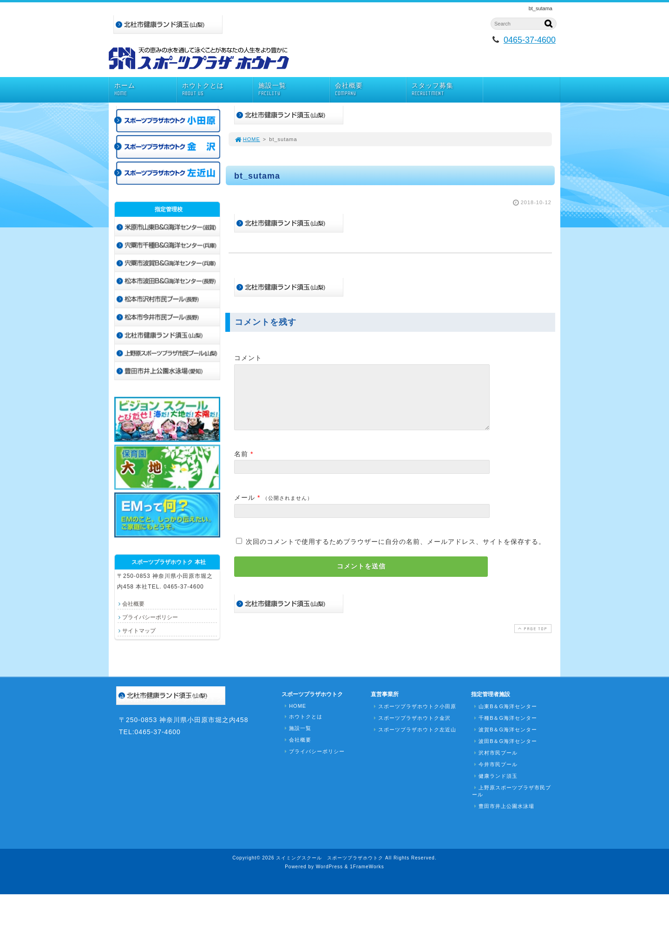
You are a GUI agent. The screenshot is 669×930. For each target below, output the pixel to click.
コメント (248, 358)
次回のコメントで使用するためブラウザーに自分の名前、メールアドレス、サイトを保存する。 (395, 552)
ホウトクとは (217, 89)
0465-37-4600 (530, 40)
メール (244, 508)
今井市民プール (495, 764)
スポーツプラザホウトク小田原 (414, 706)
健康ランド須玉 (495, 776)
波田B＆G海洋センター (504, 741)
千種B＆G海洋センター (504, 718)
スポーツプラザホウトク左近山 (414, 729)
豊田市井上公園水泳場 (503, 806)
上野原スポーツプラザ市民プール (511, 791)
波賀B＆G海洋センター (504, 729)
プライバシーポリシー (150, 617)
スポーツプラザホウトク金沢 (411, 718)
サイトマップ (139, 630)
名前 (241, 465)
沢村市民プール (495, 753)
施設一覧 (293, 89)
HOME (247, 139)
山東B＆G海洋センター (504, 706)
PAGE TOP (532, 640)
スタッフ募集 (447, 89)
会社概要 (370, 89)
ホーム (145, 89)
